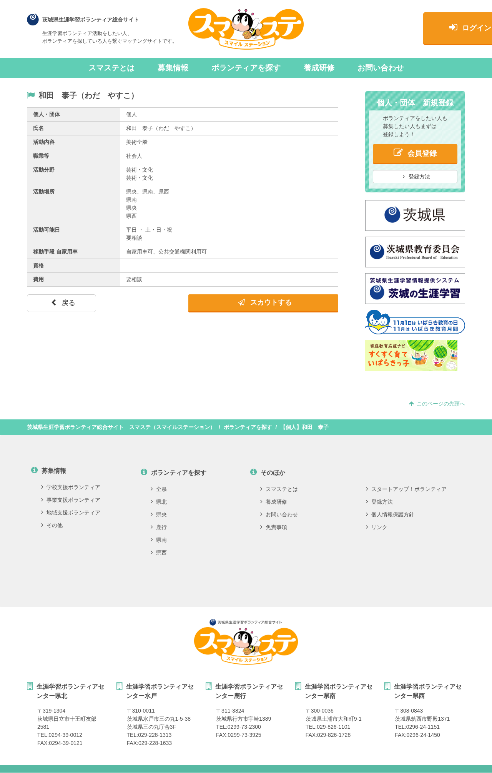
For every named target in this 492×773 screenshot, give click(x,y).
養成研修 (319, 67)
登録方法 (416, 177)
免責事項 (273, 527)
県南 (159, 540)
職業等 (41, 156)
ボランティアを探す (246, 67)
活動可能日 (46, 230)
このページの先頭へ (437, 404)
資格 (38, 265)
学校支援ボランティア (70, 487)
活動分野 (44, 170)
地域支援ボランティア (70, 512)
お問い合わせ (380, 67)
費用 (38, 279)
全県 (159, 489)
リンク (376, 527)
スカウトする (265, 302)
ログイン (415, 29)
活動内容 (44, 142)
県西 (159, 552)
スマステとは (111, 67)
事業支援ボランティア (70, 500)
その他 (52, 525)
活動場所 (44, 192)
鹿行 (159, 527)
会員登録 (415, 152)
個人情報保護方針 (390, 514)
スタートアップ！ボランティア (406, 489)
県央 (159, 514)
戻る (63, 303)
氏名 (38, 128)
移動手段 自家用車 (55, 252)
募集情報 (173, 67)
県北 (159, 502)
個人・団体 (46, 114)
